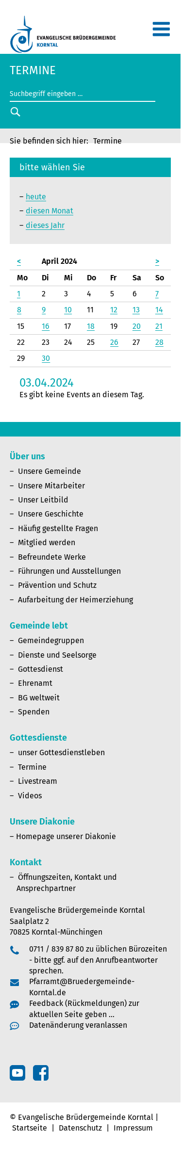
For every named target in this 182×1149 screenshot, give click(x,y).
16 (46, 326)
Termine (32, 767)
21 (159, 326)
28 (159, 342)
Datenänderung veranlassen (78, 1025)
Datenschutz (80, 1128)
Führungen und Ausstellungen (69, 571)
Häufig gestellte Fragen (58, 528)
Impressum (133, 1128)
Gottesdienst (40, 669)
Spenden (34, 711)
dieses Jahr (45, 225)
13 (136, 309)
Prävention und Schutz (57, 585)
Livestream (37, 781)
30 (46, 358)
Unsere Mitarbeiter (51, 485)
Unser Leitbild (43, 499)
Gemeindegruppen (51, 640)
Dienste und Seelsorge (57, 655)
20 (136, 326)
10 (68, 309)
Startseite (29, 1128)
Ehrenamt (35, 683)
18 (91, 326)
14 (159, 309)
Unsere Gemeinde (49, 471)
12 (113, 309)
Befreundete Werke (52, 557)
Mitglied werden (46, 542)
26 (114, 342)
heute (36, 196)
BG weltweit (39, 697)
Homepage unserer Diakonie (66, 836)
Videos (30, 795)
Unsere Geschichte (50, 513)
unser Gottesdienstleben (61, 752)
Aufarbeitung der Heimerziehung (75, 599)
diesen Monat (49, 210)
